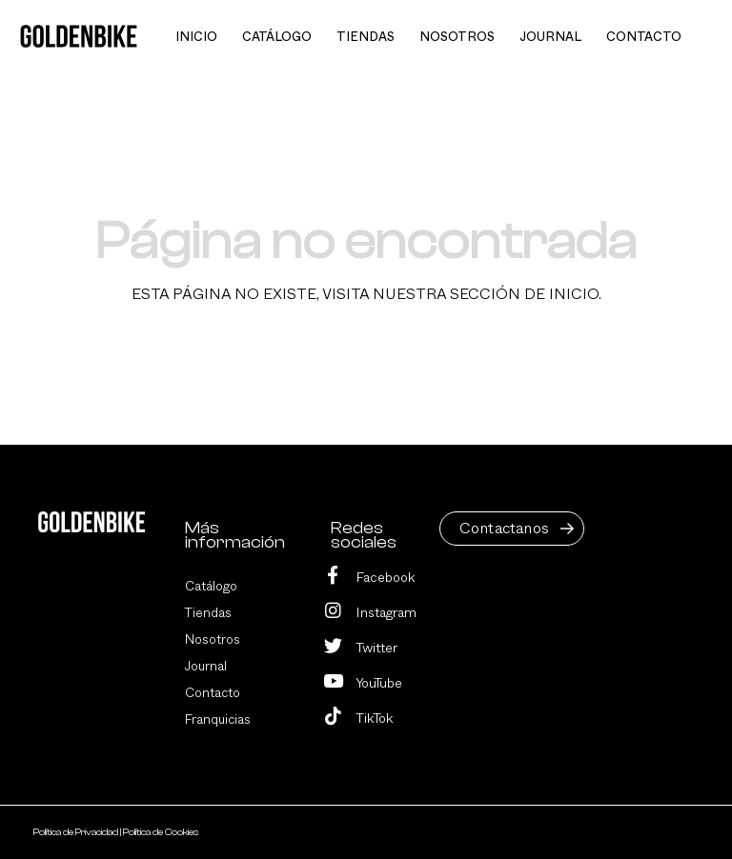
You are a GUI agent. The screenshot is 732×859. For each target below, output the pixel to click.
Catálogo (211, 586)
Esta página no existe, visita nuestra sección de (366, 294)
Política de (76, 832)
